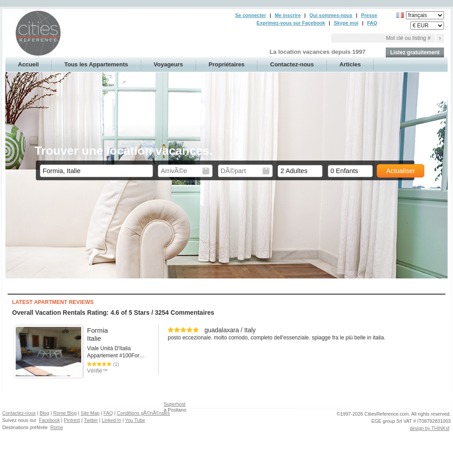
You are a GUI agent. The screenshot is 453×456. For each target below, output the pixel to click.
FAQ (372, 23)
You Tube (135, 420)
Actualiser (400, 170)
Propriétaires (226, 64)
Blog (44, 413)
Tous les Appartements (96, 64)
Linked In (111, 420)
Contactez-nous (292, 64)
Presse (369, 15)
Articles (350, 64)
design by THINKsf (429, 428)
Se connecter (250, 15)
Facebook (49, 420)
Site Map (90, 413)
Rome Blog (65, 413)
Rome (56, 427)
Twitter (91, 420)
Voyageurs (168, 64)
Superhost (175, 404)
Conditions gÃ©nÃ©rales (143, 413)
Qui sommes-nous (331, 15)
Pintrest (72, 420)
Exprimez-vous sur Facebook (291, 23)
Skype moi (346, 23)
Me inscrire (287, 15)
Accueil (28, 64)
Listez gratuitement (415, 52)
